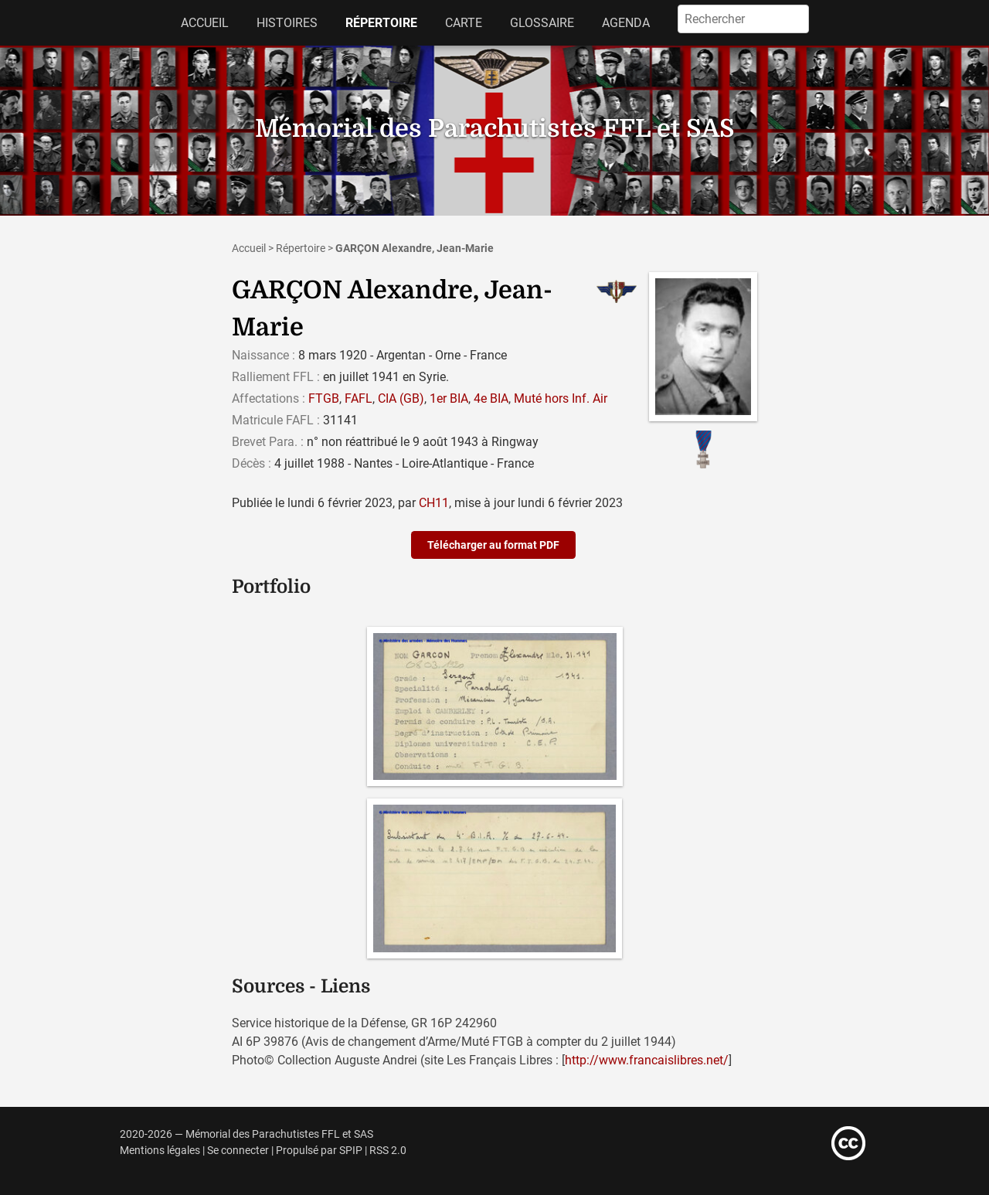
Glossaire (542, 22)
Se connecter (238, 1150)
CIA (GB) (401, 398)
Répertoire (381, 22)
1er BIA (449, 398)
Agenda (626, 22)
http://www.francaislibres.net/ (647, 1060)
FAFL (358, 398)
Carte (463, 22)
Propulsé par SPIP (319, 1150)
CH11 (434, 502)
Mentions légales (160, 1150)
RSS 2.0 (387, 1150)
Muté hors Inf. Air (560, 398)
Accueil (205, 22)
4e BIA (491, 398)
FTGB (323, 398)
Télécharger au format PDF (493, 545)
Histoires (287, 22)
